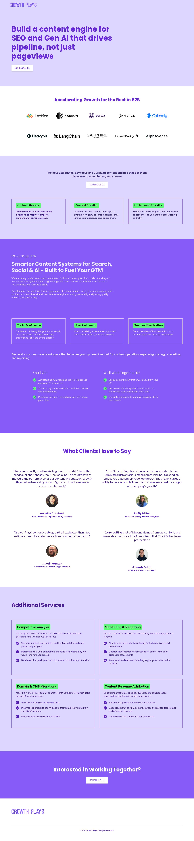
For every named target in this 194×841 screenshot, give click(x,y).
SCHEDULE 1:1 (22, 68)
